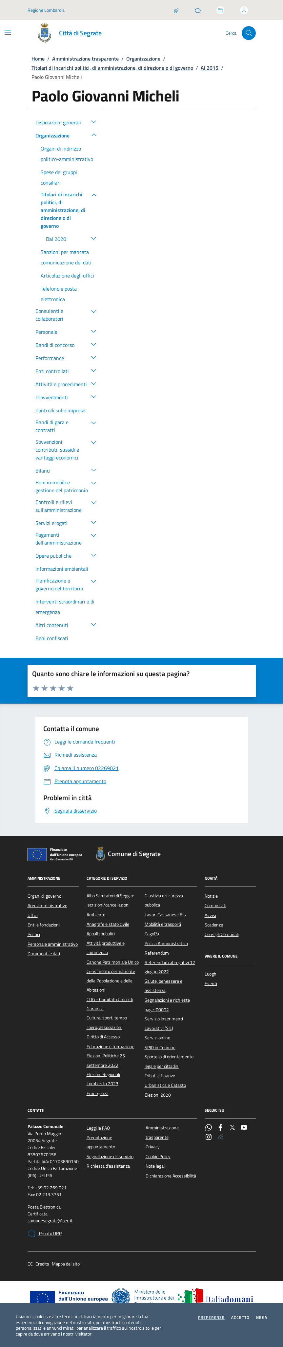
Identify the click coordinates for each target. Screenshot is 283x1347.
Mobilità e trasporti (163, 924)
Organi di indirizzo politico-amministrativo (67, 154)
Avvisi (210, 915)
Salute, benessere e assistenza (163, 986)
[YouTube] (244, 1128)
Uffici (33, 915)
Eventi (211, 983)
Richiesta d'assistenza (108, 1166)
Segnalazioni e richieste (167, 1000)
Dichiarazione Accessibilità (171, 1175)
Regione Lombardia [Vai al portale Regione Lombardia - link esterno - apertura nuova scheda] (46, 10)
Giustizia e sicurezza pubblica (164, 900)
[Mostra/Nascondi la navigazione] (8, 32)
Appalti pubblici (101, 933)
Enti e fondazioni (44, 924)
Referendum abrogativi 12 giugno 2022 (170, 967)
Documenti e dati (44, 953)
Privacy (153, 1146)
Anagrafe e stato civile (108, 924)
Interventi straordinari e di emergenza (64, 607)
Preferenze (211, 1318)
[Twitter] (232, 1128)
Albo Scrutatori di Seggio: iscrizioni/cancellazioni (110, 900)
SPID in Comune (160, 1047)
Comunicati (215, 905)
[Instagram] (208, 1137)
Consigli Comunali (222, 934)
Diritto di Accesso (103, 1036)
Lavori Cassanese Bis (165, 914)
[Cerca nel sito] (249, 33)
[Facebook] (220, 1128)
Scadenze (214, 924)
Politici (34, 934)
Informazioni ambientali (61, 569)
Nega (261, 1318)
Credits (42, 1264)
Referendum (157, 953)
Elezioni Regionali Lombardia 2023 (103, 1079)
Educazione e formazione (110, 1046)
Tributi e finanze (160, 1075)
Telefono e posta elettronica (59, 294)
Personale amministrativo (53, 944)
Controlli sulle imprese (60, 410)
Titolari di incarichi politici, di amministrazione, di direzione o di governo (112, 68)
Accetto (240, 1318)
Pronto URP (45, 1234)
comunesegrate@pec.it (50, 1220)
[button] (94, 121)
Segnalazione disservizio (110, 1156)
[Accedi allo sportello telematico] (220, 10)
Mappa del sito (66, 1264)
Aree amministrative (47, 905)
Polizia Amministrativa (166, 943)
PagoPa (152, 933)
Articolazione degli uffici (67, 275)
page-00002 (157, 1009)
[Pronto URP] (198, 10)
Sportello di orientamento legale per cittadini (169, 1061)
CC (30, 1264)
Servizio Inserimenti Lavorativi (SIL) (164, 1023)
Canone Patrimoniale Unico (113, 962)
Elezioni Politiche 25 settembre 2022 (106, 1060)
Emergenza (98, 1093)
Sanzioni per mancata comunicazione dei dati (66, 257)
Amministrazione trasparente (85, 59)
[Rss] (220, 1137)
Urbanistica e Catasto (165, 1085)
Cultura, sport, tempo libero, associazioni (107, 1022)
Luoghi (211, 974)
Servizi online (157, 1037)
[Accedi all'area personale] (244, 10)
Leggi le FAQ (98, 1128)
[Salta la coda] (176, 10)
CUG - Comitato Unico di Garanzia (110, 1004)
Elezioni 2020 (158, 1095)
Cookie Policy (158, 1156)
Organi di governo (44, 896)
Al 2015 (209, 68)
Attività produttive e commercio (106, 948)
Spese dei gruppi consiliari (59, 177)
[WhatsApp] (208, 1128)
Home (38, 59)
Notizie (211, 896)
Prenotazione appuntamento (101, 1142)
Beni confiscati (51, 638)
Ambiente (96, 914)
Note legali (156, 1166)
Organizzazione (143, 59)
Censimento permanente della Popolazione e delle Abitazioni (111, 981)
